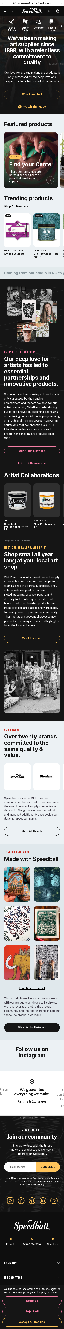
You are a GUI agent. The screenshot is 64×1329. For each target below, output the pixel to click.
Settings (32, 1300)
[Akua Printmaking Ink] (46, 500)
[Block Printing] (12, 25)
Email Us (11, 1242)
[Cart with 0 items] (57, 11)
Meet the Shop (32, 638)
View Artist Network (32, 1027)
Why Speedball (32, 94)
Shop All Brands (32, 831)
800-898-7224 (32, 1242)
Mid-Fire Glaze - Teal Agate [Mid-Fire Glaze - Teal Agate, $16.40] (46, 255)
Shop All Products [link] (16, 206)
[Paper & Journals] (52, 25)
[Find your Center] (31, 160)
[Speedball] (17, 776)
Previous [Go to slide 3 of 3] (2, 3)
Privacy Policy (37, 1184)
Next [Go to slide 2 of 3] (61, 3)
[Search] (13, 11)
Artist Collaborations (32, 463)
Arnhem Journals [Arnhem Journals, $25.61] (14, 254)
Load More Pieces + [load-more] (32, 988)
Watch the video (34, 106)
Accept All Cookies (32, 1322)
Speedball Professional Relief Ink (16, 527)
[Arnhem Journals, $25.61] (17, 230)
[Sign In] (49, 11)
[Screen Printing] (25, 25)
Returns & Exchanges (32, 1101)
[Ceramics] (39, 23)
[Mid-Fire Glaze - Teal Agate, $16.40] (46, 230)
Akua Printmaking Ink (44, 525)
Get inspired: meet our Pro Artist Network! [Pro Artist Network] (32, 3)
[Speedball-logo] (32, 11)
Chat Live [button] (52, 1241)
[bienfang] (47, 776)
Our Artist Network (32, 450)
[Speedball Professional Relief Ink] (17, 500)
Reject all (32, 1311)
